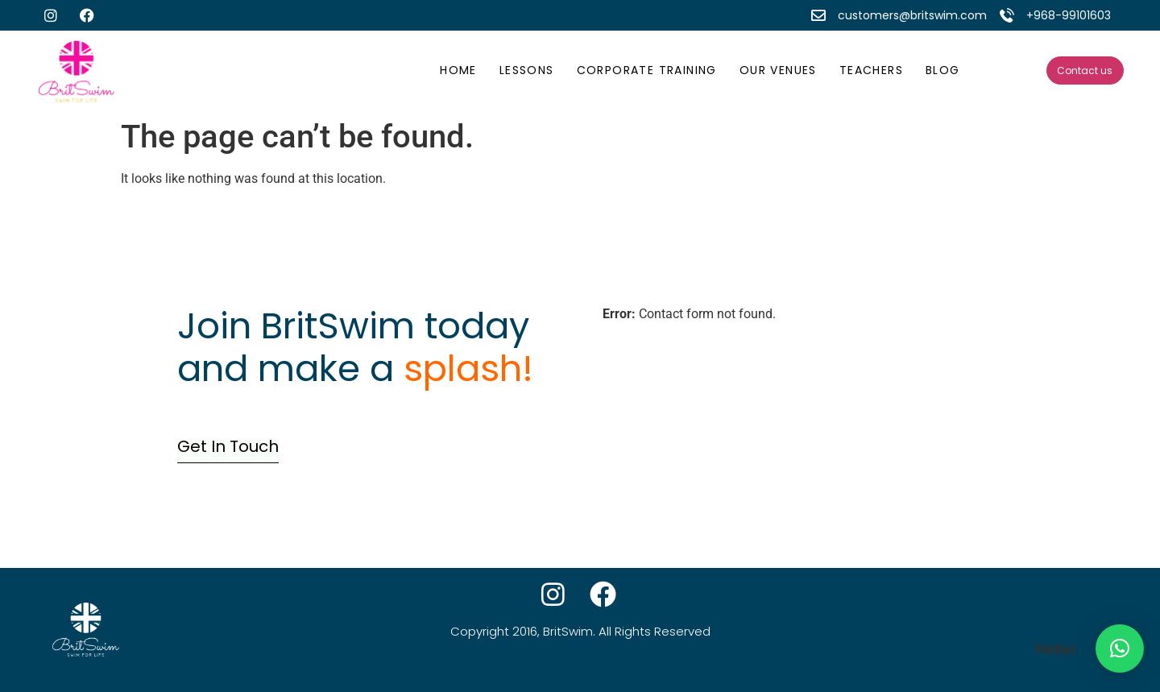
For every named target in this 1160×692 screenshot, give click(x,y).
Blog (943, 70)
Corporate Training (647, 70)
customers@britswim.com (912, 15)
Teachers (871, 70)
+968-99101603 (1068, 15)
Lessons (526, 70)
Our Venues (778, 70)
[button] (1120, 648)
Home (458, 70)
